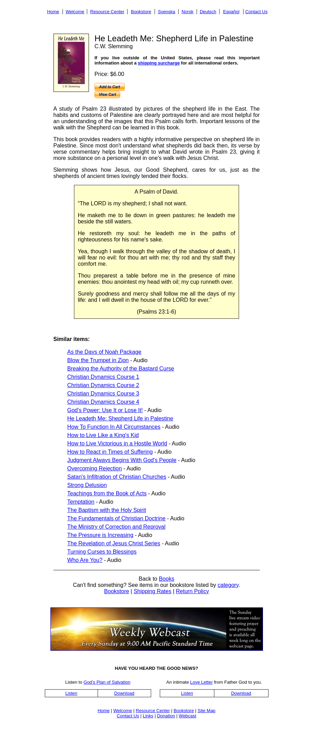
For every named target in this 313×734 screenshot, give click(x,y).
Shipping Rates (153, 591)
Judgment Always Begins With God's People (121, 460)
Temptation (80, 502)
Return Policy (192, 591)
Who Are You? (84, 560)
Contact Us (256, 11)
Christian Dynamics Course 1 (103, 377)
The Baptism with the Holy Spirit (106, 510)
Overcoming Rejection (94, 468)
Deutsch (208, 11)
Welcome (75, 11)
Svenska (166, 11)
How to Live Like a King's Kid (103, 435)
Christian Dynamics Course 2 (103, 385)
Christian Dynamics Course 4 (103, 402)
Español (231, 11)
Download (124, 693)
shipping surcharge (159, 63)
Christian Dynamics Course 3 (103, 393)
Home (53, 11)
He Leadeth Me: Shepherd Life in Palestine (120, 418)
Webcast (187, 715)
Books (166, 579)
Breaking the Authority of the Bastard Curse (120, 369)
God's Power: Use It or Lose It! (105, 410)
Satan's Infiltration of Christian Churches (116, 477)
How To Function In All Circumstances (113, 427)
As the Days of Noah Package (104, 352)
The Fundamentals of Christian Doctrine (116, 518)
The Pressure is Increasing (100, 535)
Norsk (187, 11)
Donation (166, 715)
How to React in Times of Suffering (110, 452)
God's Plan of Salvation (107, 682)
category (227, 585)
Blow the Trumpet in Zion (98, 360)
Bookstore (141, 11)
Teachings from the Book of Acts (107, 493)
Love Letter (201, 682)
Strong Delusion (87, 485)
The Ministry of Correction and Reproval (116, 527)
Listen (71, 693)
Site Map (206, 710)
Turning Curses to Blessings (102, 552)
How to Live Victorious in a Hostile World (117, 443)
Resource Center (107, 11)
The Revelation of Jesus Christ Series (113, 543)
